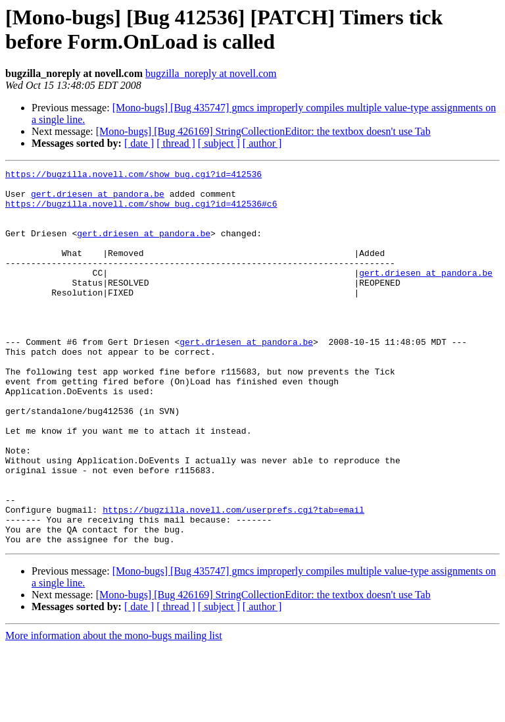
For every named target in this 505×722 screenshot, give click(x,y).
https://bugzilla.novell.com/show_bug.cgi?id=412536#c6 (141, 211)
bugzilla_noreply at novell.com (211, 73)
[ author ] (262, 143)
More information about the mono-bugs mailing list (113, 710)
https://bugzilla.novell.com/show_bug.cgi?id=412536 (133, 176)
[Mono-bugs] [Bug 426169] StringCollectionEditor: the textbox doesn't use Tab (263, 131)
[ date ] (139, 143)
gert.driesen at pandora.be (97, 199)
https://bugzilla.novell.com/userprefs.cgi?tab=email (233, 578)
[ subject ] (219, 143)
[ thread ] (175, 143)
